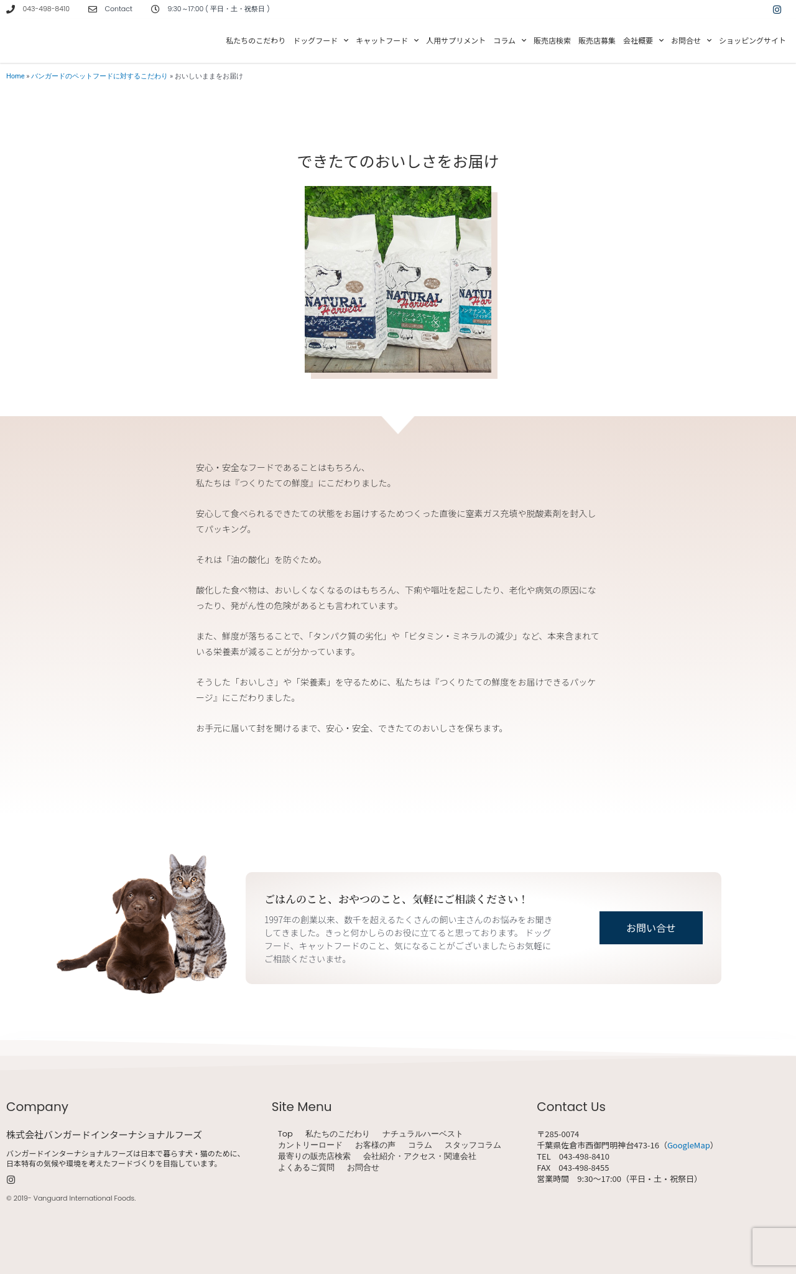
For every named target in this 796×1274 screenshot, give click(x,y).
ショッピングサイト (752, 40)
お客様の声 (375, 1145)
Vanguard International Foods (84, 1198)
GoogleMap (688, 1145)
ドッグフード (320, 40)
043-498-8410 (46, 9)
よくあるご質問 (306, 1167)
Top (285, 1134)
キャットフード (387, 40)
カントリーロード (310, 1145)
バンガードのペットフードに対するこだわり (99, 76)
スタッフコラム (473, 1145)
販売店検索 (552, 40)
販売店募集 (597, 40)
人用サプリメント (456, 40)
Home (15, 76)
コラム (509, 40)
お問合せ (691, 40)
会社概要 (643, 40)
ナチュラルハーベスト (422, 1134)
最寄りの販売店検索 (314, 1156)
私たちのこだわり (255, 40)
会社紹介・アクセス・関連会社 (419, 1156)
